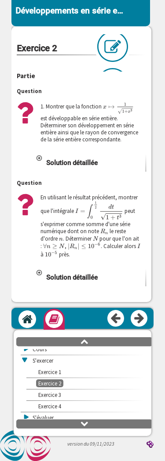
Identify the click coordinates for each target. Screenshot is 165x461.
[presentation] (118, 108)
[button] (90, 163)
